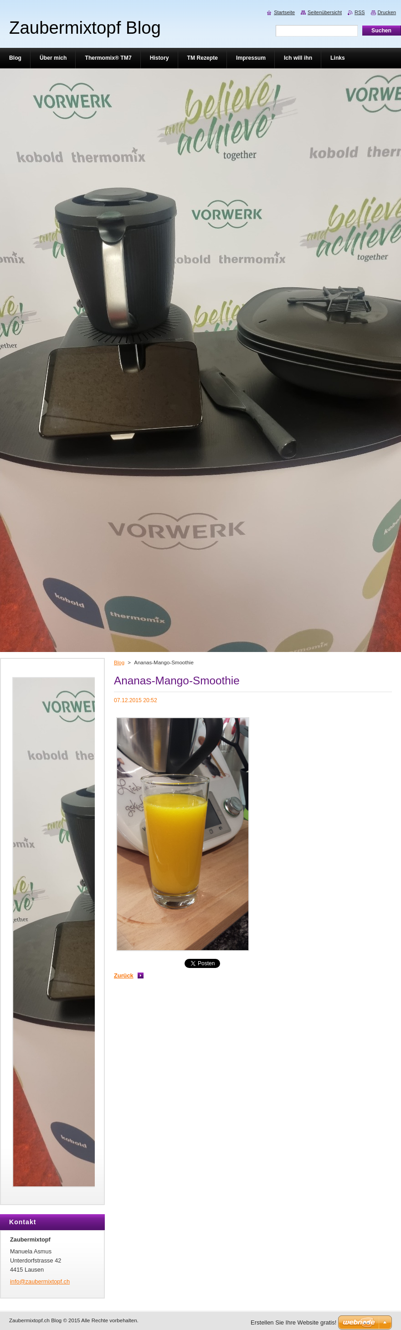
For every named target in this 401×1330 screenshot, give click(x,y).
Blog (119, 662)
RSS (360, 12)
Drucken (387, 12)
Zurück (124, 975)
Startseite (284, 12)
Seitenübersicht (325, 12)
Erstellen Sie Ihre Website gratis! (293, 1322)
